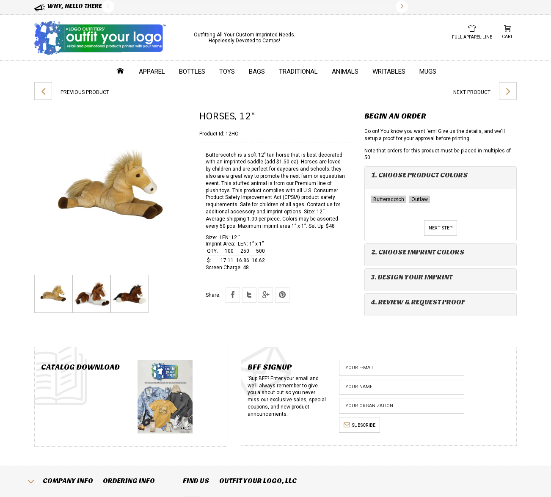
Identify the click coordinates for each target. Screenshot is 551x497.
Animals (345, 71)
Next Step (440, 228)
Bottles (192, 71)
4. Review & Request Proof (418, 302)
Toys (227, 71)
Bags (257, 71)
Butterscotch (388, 199)
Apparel (152, 71)
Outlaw (419, 199)
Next (402, 6)
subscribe (359, 425)
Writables (388, 71)
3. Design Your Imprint (411, 277)
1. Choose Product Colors (419, 175)
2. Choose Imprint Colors (418, 252)
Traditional (298, 71)
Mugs (427, 71)
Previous (108, 6)
